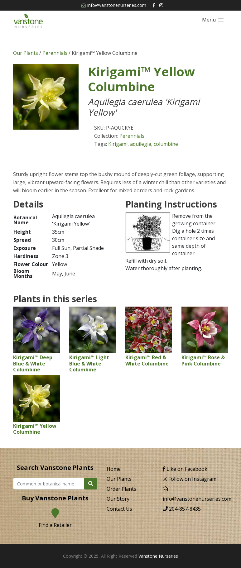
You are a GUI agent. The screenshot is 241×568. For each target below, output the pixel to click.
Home (114, 468)
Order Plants (121, 488)
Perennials (54, 53)
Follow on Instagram (189, 478)
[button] (213, 20)
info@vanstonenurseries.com (113, 5)
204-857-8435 (182, 508)
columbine (166, 144)
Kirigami (118, 144)
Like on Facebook (185, 468)
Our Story (118, 498)
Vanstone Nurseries (158, 556)
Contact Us (119, 508)
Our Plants (25, 53)
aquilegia (140, 144)
